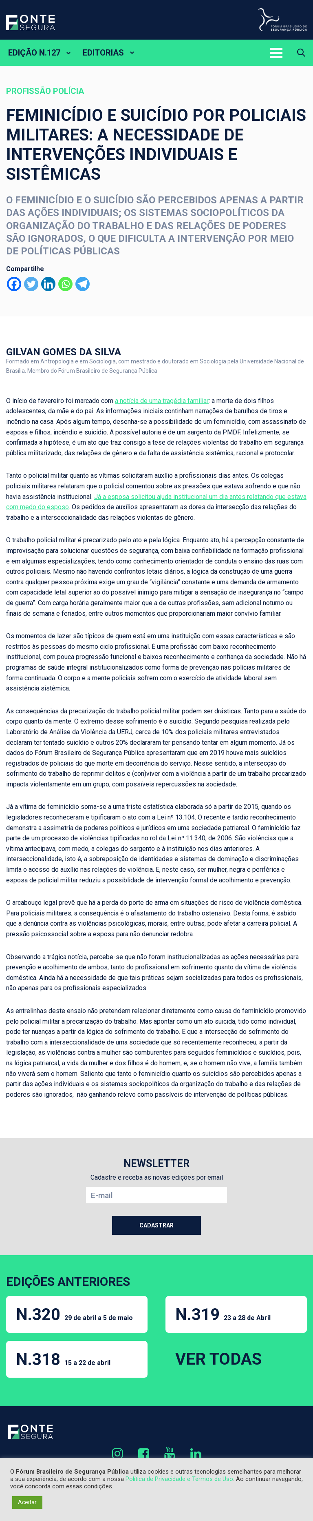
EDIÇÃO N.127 (34, 53)
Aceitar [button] (27, 1502)
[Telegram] (82, 284)
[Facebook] (14, 284)
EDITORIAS (103, 53)
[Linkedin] (48, 284)
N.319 (223, 1314)
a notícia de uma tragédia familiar (162, 401)
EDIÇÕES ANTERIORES (68, 1281)
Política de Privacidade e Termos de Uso (179, 1479)
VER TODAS (218, 1359)
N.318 (63, 1359)
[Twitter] (31, 284)
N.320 (74, 1314)
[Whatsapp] (65, 284)
